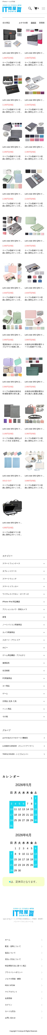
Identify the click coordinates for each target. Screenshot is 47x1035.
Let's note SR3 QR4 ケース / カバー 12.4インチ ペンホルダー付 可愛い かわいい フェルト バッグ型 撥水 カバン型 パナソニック (35, 100)
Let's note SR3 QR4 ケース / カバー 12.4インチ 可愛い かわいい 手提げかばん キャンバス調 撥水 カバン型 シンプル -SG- (12, 288)
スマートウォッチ (10, 579)
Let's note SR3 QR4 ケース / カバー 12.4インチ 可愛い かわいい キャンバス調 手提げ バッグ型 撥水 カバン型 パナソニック (12, 241)
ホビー (5, 648)
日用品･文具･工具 (10, 701)
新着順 (41, 23)
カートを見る (10, 1011)
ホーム (7, 940)
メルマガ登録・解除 (13, 979)
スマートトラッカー (10, 586)
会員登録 (8, 998)
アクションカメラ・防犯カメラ (15, 609)
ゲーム (5, 694)
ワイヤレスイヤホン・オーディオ (16, 594)
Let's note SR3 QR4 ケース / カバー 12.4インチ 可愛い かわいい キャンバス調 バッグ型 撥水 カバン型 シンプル (35, 241)
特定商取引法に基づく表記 (15, 966)
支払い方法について (13, 959)
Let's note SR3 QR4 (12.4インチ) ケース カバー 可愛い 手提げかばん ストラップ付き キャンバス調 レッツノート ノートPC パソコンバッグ (12, 382)
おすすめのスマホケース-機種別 (15, 738)
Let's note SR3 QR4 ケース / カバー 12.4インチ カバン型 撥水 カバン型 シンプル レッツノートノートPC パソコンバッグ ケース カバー (12, 429)
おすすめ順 (23, 23)
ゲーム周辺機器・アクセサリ (14, 655)
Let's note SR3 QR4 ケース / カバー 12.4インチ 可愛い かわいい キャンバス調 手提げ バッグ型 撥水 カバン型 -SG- (12, 194)
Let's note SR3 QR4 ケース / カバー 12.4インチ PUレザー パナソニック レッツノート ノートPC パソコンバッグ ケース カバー (35, 382)
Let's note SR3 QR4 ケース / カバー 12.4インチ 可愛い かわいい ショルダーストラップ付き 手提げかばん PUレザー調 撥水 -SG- (35, 476)
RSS (7, 985)
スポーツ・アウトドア (11, 640)
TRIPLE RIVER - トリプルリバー (15, 754)
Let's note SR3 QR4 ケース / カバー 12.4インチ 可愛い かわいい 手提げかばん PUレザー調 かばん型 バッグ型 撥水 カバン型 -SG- (35, 429)
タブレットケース (10, 571)
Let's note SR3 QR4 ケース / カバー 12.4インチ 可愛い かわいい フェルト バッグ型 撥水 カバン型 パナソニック (12, 100)
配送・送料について (13, 946)
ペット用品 (7, 709)
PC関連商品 (7, 678)
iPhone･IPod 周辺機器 (11, 602)
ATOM (12, 985)
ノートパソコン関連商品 (12, 625)
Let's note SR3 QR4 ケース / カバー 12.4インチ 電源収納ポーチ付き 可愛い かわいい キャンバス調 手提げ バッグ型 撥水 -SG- (12, 335)
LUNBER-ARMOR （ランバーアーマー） (19, 746)
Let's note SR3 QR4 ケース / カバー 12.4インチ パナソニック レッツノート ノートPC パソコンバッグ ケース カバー (35, 53)
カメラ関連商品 (9, 632)
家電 (4, 617)
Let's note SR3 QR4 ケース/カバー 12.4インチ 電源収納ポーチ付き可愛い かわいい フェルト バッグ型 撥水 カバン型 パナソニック (12, 53)
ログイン (8, 1005)
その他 (5, 716)
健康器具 (6, 663)
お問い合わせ (10, 1018)
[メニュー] (43, 8)
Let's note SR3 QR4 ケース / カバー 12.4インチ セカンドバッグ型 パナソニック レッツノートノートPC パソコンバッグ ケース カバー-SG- (12, 523)
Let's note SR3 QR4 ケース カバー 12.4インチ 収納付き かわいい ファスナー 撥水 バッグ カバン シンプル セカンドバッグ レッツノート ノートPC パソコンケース (35, 335)
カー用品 (6, 686)
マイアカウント (11, 992)
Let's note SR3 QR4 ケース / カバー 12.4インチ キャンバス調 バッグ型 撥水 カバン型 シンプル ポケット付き (12, 147)
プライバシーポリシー (14, 972)
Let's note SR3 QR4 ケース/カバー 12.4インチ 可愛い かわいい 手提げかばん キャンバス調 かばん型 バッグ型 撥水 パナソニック (35, 288)
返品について (10, 953)
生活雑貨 (6, 671)
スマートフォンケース (11, 563)
